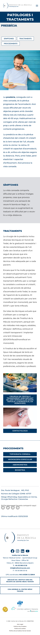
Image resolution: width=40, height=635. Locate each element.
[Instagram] (17, 551)
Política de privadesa (20, 626)
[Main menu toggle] (37, 5)
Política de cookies (20, 628)
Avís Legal (20, 624)
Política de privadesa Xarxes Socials (20, 630)
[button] (3, 508)
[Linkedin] (22, 551)
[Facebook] (12, 551)
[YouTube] (27, 551)
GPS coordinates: (20, 574)
